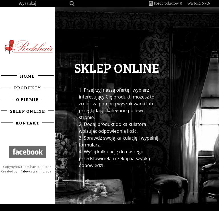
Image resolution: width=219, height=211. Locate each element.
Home (27, 76)
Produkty (27, 88)
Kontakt (27, 123)
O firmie (27, 99)
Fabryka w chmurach (36, 171)
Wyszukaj (27, 3)
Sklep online (27, 111)
